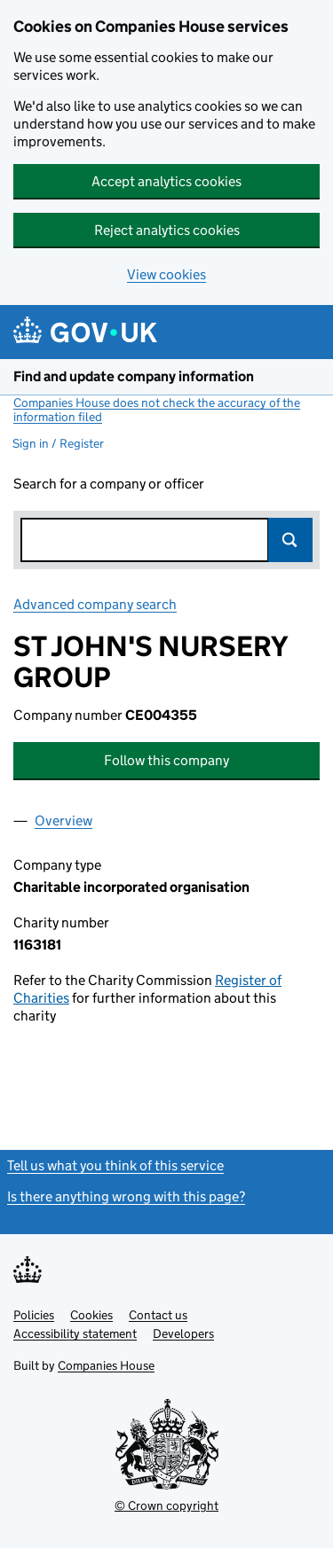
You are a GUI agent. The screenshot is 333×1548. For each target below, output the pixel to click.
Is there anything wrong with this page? (126, 1196)
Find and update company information (133, 376)
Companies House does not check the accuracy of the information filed (156, 410)
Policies (33, 1315)
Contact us (158, 1315)
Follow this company (166, 760)
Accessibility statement (75, 1333)
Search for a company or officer (108, 483)
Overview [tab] (63, 820)
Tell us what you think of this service (115, 1165)
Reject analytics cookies (167, 230)
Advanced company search (95, 604)
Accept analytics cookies (166, 181)
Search (290, 540)
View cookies (166, 274)
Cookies (91, 1315)
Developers (183, 1333)
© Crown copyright (166, 1505)
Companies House (106, 1365)
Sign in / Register (58, 443)
